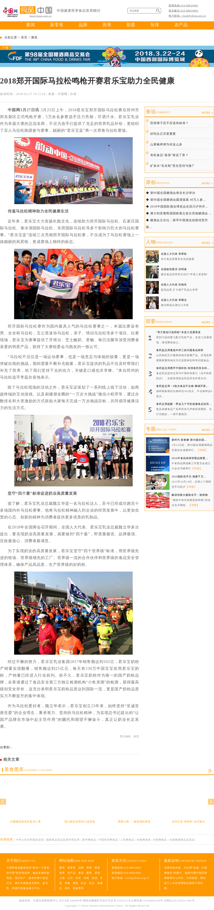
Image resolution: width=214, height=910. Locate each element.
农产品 (181, 24)
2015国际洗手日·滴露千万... (189, 476)
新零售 (57, 24)
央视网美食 (144, 839)
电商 (86, 877)
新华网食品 (89, 839)
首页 (24, 37)
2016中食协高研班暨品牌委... (190, 458)
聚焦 (34, 37)
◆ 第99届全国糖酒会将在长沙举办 (170, 193)
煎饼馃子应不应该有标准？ (169, 123)
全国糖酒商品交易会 (182, 839)
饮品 (92, 883)
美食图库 (28, 769)
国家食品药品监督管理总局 (63, 839)
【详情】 (202, 450)
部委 (130, 24)
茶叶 (67, 888)
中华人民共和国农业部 (30, 839)
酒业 (75, 883)
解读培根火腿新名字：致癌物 (190, 494)
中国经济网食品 (108, 839)
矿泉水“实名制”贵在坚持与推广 (172, 165)
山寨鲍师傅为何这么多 (166, 144)
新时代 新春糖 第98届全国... (189, 439)
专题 (161, 429)
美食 (67, 883)
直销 (94, 877)
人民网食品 (127, 839)
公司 (70, 877)
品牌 (83, 24)
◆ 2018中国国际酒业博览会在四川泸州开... (177, 206)
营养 (107, 24)
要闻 (30, 24)
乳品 (83, 883)
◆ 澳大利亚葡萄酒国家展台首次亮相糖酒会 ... (179, 213)
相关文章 (11, 759)
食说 (158, 111)
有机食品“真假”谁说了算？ (169, 155)
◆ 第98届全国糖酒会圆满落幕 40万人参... (176, 199)
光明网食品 (160, 839)
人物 (159, 241)
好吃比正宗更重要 (163, 133)
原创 (158, 182)
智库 (154, 24)
